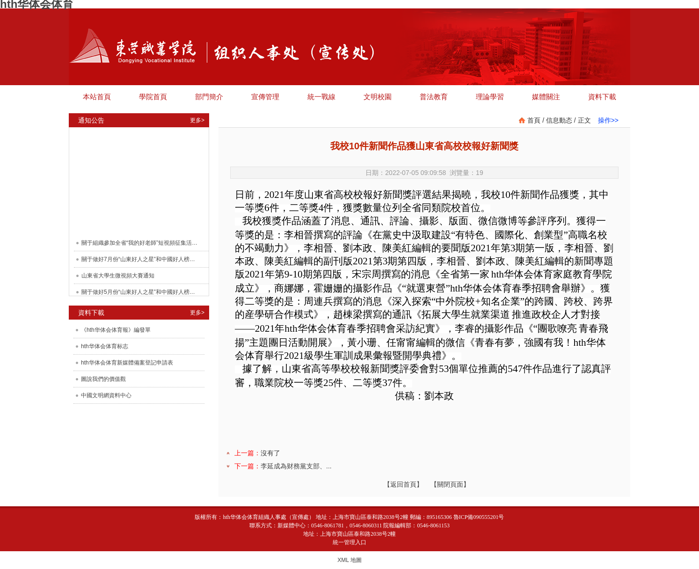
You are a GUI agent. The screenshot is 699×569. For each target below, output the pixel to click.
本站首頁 (97, 97)
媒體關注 (546, 97)
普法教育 (434, 97)
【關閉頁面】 (450, 484)
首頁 (533, 120)
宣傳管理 (265, 97)
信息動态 (559, 120)
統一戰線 (321, 97)
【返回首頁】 (403, 484)
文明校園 (378, 97)
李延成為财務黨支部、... (296, 466)
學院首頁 (153, 97)
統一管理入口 (349, 542)
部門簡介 (209, 97)
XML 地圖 (349, 560)
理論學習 (490, 97)
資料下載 (602, 97)
